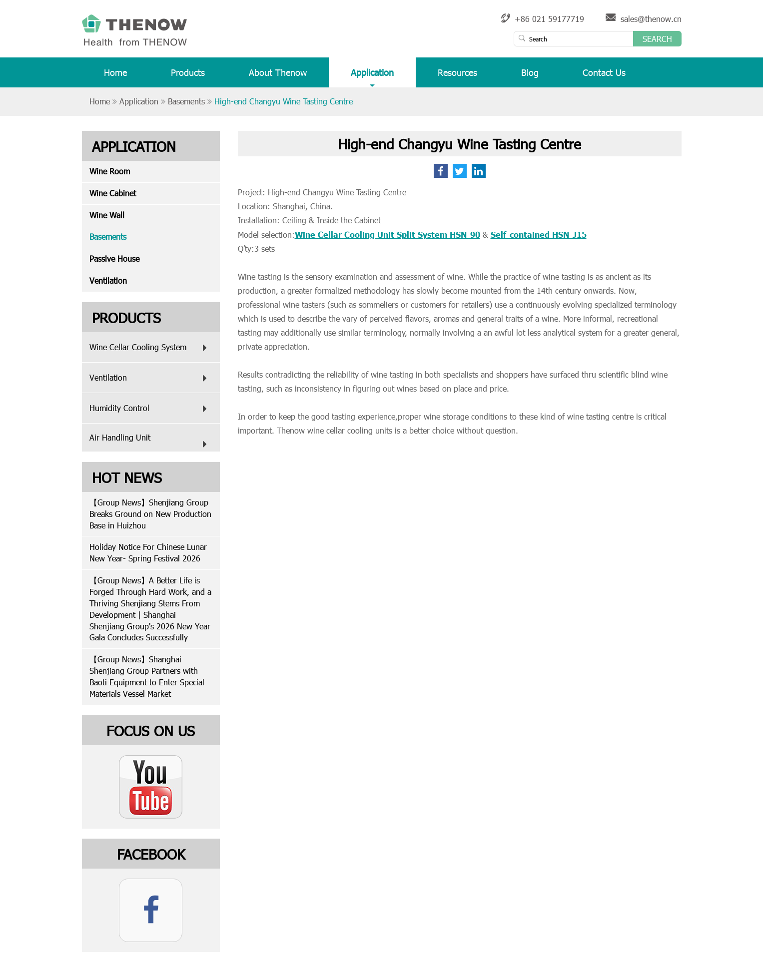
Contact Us (604, 76)
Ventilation (108, 280)
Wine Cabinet (112, 193)
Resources (457, 76)
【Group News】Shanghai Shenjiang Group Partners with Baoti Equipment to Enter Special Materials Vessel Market (146, 676)
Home (115, 76)
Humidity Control (150, 408)
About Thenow (278, 76)
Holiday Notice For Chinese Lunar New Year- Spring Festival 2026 (148, 552)
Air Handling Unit (150, 442)
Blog (530, 76)
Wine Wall (106, 215)
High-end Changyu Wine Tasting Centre (283, 101)
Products (188, 76)
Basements (186, 101)
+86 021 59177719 (549, 18)
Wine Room (109, 171)
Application (372, 76)
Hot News (127, 477)
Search (657, 38)
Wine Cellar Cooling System (150, 347)
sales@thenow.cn (651, 18)
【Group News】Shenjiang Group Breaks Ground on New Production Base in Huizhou (150, 513)
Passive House (114, 258)
